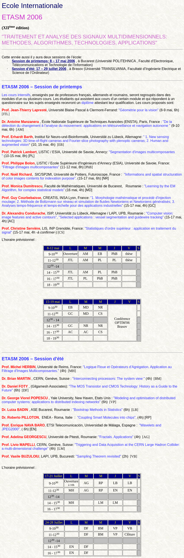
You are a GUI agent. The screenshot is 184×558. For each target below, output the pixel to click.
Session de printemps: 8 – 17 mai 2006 (43, 61)
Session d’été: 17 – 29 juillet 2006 (39, 69)
